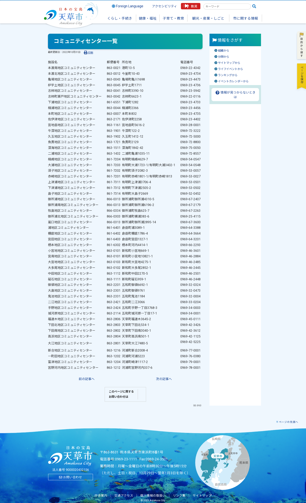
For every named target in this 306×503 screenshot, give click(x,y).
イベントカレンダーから (233, 81)
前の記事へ (87, 379)
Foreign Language (127, 6)
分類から (223, 56)
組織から (223, 50)
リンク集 (179, 495)
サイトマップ (202, 495)
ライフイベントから (230, 69)
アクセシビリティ (164, 6)
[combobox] (227, 6)
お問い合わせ (70, 477)
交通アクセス (123, 495)
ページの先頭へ (288, 422)
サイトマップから (229, 63)
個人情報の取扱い (153, 495)
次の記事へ (164, 379)
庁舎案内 (101, 495)
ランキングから (227, 75)
